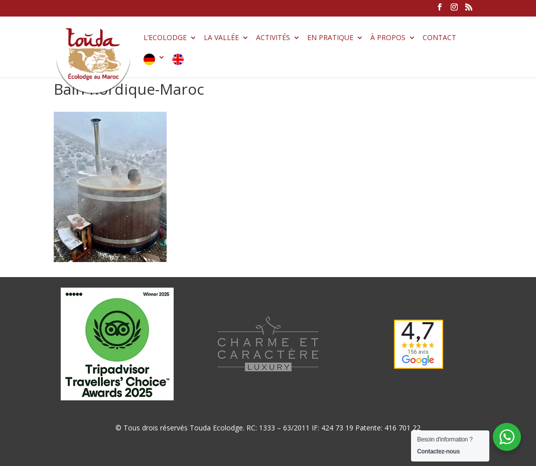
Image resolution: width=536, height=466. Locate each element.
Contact (439, 38)
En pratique (330, 38)
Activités (273, 38)
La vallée (221, 38)
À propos (388, 38)
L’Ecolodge (165, 38)
